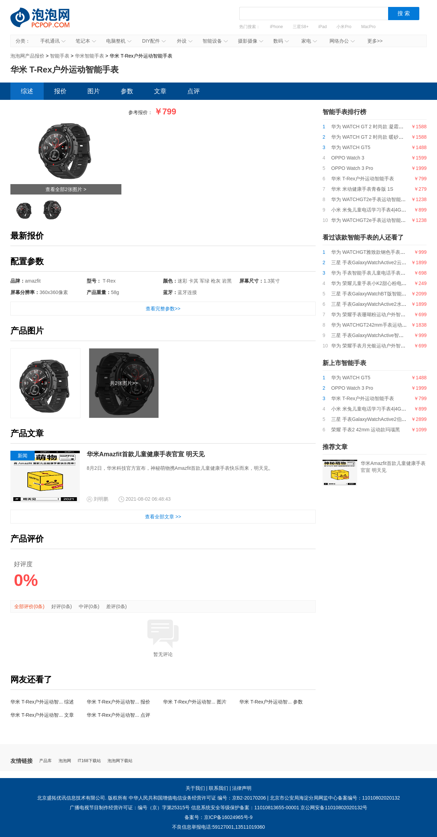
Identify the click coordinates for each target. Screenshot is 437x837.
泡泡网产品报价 (46, 22)
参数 (127, 91)
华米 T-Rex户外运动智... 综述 (42, 702)
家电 (309, 41)
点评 (193, 91)
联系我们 (218, 788)
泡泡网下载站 (120, 761)
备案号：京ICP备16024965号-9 (218, 817)
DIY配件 (154, 41)
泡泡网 (65, 761)
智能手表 (59, 56)
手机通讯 (53, 41)
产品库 (45, 761)
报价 (60, 91)
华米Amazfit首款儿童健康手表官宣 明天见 (146, 454)
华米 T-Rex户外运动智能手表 (362, 178)
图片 (93, 91)
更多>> (375, 41)
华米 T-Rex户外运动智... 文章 (42, 715)
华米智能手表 (89, 56)
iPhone (276, 26)
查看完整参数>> (163, 308)
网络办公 (342, 41)
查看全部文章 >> (163, 516)
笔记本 (86, 41)
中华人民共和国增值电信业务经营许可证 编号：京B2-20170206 (197, 798)
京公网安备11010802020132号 (333, 807)
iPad (322, 26)
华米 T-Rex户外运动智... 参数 (271, 702)
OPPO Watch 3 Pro (352, 168)
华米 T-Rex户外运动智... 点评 (118, 715)
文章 (160, 91)
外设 (184, 41)
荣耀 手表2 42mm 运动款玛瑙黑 (365, 429)
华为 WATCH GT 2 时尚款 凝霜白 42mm (374, 126)
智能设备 (215, 41)
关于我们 (195, 788)
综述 (27, 91)
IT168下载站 (89, 761)
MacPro (368, 26)
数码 (281, 41)
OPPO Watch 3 (347, 158)
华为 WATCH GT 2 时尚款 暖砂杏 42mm (374, 137)
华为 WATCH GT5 (350, 147)
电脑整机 (118, 41)
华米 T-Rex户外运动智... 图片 (194, 702)
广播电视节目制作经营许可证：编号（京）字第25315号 (130, 807)
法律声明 (241, 788)
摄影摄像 (250, 41)
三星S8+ (301, 26)
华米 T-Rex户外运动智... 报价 (118, 702)
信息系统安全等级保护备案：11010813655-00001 (245, 807)
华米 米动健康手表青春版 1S (362, 189)
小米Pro (343, 26)
